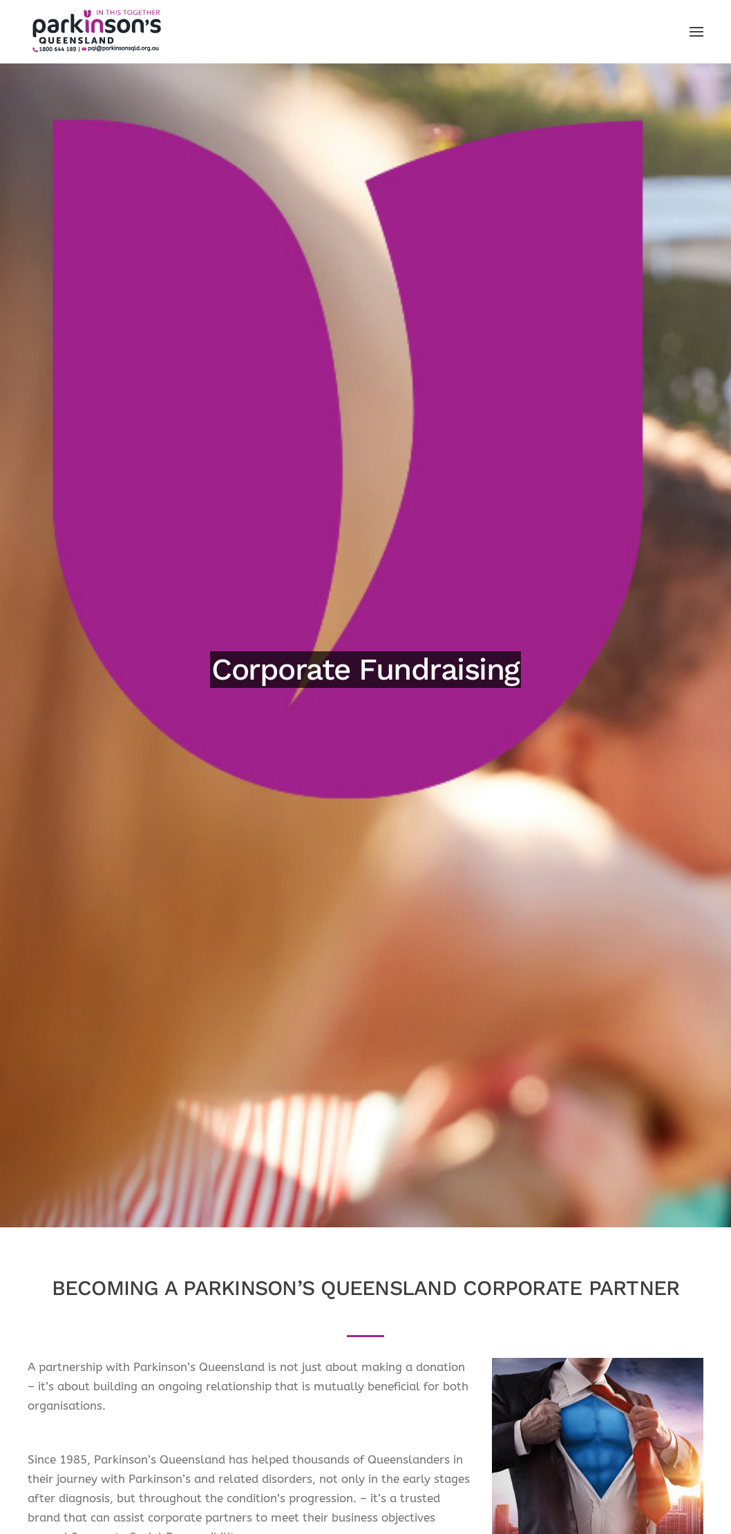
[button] (696, 32)
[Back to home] (97, 31)
